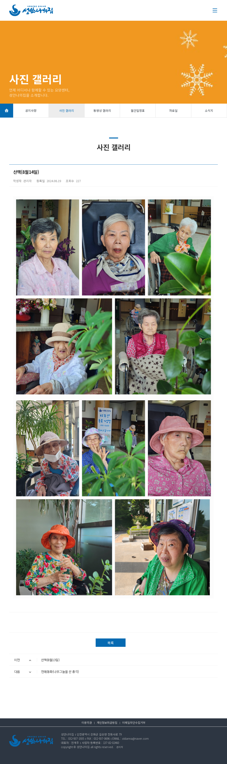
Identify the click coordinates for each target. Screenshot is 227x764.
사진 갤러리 (66, 110)
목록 (110, 642)
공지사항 (30, 110)
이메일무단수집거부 (133, 722)
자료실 (173, 110)
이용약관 (87, 722)
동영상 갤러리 (102, 110)
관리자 (119, 747)
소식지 (209, 110)
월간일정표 (138, 110)
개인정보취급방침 (107, 722)
